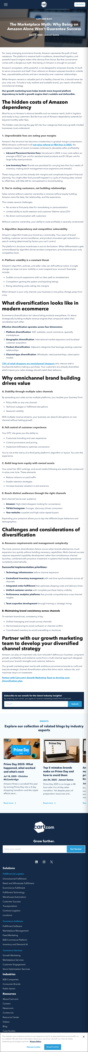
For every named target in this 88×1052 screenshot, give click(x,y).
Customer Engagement (14, 964)
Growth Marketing (11, 955)
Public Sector (9, 988)
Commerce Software (13, 921)
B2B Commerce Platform (15, 939)
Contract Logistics (11, 910)
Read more (10, 803)
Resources (9, 994)
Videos (6, 1021)
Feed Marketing (10, 935)
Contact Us (8, 1012)
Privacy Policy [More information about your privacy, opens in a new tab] (35, 1041)
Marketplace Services (13, 960)
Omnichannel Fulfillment (15, 878)
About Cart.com (10, 999)
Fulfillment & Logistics (13, 873)
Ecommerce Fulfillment (14, 887)
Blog (5, 1026)
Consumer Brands (11, 984)
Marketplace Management (16, 930)
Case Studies (9, 1030)
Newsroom (8, 1008)
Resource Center (11, 1017)
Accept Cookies (52, 1047)
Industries (9, 974)
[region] (44, 1042)
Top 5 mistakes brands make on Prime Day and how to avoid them (58, 771)
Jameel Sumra (51, 34)
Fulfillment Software (12, 926)
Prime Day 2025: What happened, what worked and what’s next (19, 768)
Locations (7, 915)
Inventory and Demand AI (15, 944)
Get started (80, 4)
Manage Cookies (34, 1047)
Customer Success (12, 901)
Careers (6, 1003)
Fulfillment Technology (14, 892)
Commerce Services (12, 950)
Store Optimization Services (16, 969)
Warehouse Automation (14, 897)
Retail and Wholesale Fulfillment (18, 883)
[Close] (84, 1037)
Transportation (10, 906)
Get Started (75, 849)
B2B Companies (10, 979)
